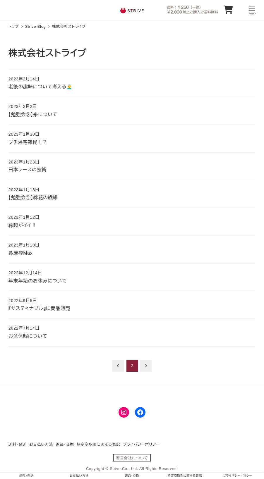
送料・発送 (17, 444)
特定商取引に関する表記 (98, 444)
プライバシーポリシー (141, 444)
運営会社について (132, 458)
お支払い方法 (41, 444)
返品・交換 (65, 444)
